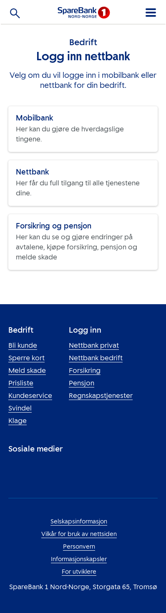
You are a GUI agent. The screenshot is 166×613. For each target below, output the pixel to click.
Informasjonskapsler (79, 559)
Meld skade (27, 370)
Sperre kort (26, 358)
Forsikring (85, 370)
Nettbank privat (94, 345)
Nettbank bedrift (96, 358)
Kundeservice (30, 396)
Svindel (20, 408)
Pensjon (81, 383)
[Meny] (150, 11)
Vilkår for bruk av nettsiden (79, 534)
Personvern (79, 546)
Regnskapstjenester (101, 396)
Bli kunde (22, 345)
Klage (17, 421)
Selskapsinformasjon (78, 521)
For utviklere (79, 571)
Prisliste (20, 383)
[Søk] (15, 15)
